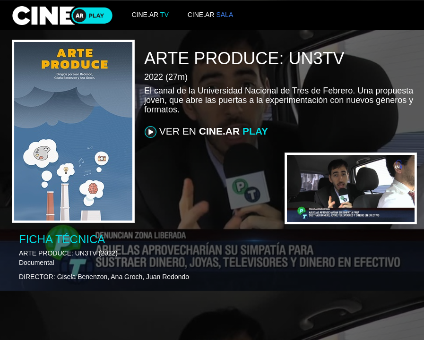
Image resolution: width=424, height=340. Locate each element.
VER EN (206, 132)
